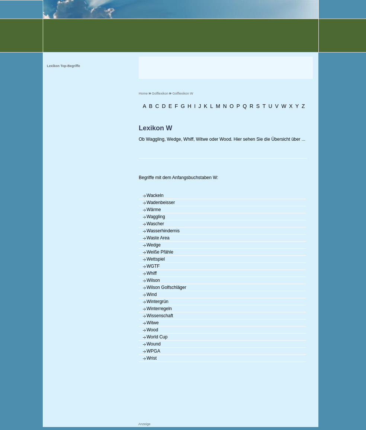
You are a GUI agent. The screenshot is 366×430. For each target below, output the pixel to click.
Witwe (153, 322)
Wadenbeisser (161, 202)
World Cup (157, 337)
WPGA (153, 351)
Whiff (152, 273)
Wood (152, 329)
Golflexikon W (183, 93)
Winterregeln (159, 308)
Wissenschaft (160, 315)
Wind (152, 294)
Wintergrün (157, 301)
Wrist (152, 358)
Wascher (155, 223)
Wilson (153, 280)
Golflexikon (160, 93)
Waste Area (158, 238)
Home (143, 93)
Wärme (154, 209)
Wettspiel (156, 259)
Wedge (154, 245)
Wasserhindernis (163, 230)
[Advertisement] (226, 68)
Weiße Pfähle (160, 252)
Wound (154, 344)
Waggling (156, 216)
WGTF (153, 266)
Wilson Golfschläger (166, 287)
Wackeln (155, 195)
